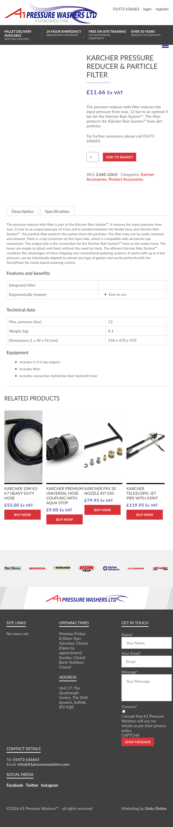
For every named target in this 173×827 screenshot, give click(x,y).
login (147, 8)
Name (127, 634)
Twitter (32, 785)
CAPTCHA (130, 735)
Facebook (14, 785)
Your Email (131, 653)
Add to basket (119, 157)
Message (129, 672)
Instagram (49, 785)
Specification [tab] (57, 211)
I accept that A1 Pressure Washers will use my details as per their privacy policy (143, 723)
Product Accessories (125, 179)
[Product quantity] (93, 157)
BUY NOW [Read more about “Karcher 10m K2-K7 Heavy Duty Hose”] (22, 514)
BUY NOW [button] (64, 519)
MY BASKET (153, 19)
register (162, 8)
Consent (129, 706)
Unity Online (156, 808)
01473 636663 (126, 8)
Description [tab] (23, 211)
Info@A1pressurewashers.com (43, 764)
